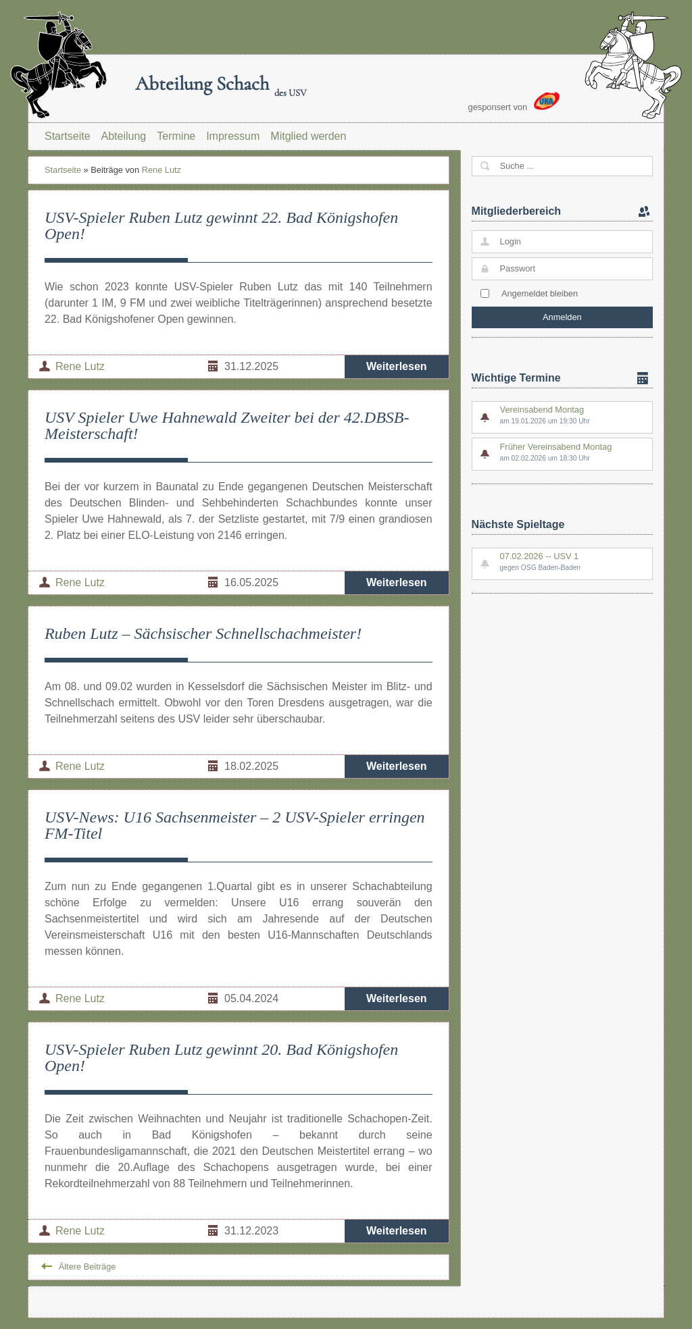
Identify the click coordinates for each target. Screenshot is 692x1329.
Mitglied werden (308, 136)
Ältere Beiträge (87, 1266)
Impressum (233, 136)
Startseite (68, 136)
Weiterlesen (396, 366)
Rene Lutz (161, 170)
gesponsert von (514, 102)
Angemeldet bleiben (539, 293)
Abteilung (124, 136)
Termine (176, 136)
